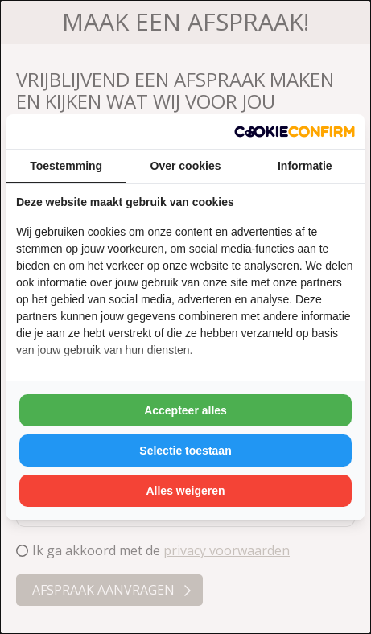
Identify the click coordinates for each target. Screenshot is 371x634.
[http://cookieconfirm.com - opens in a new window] (294, 131)
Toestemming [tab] (66, 165)
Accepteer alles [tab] (185, 410)
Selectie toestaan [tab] (185, 450)
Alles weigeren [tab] (185, 490)
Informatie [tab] (305, 165)
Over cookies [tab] (185, 165)
